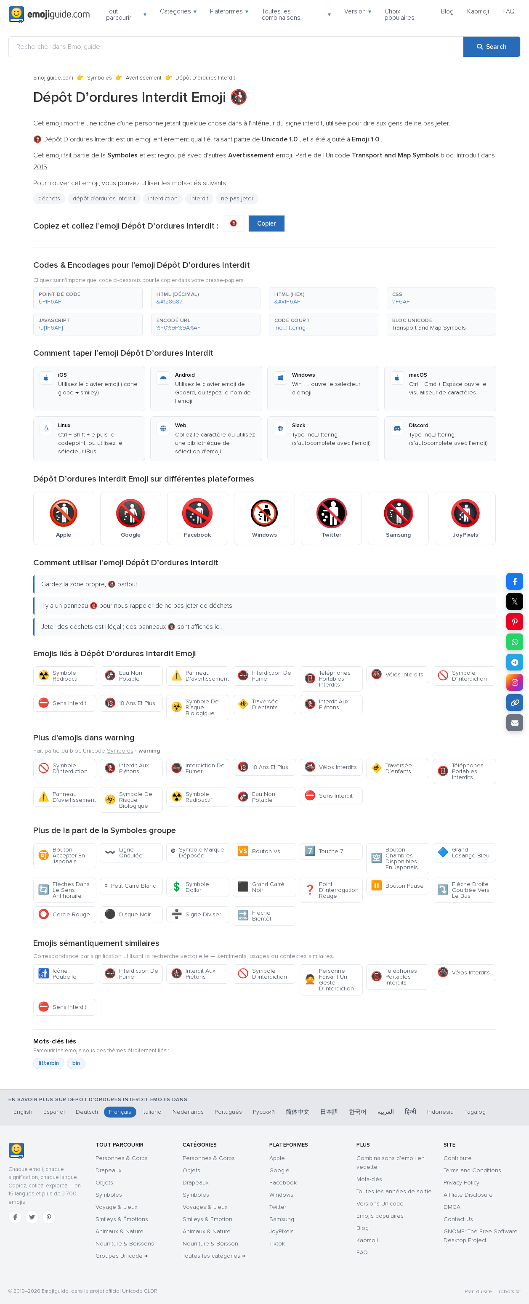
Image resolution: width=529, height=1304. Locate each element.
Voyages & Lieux (205, 1207)
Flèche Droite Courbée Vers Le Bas (463, 890)
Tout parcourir (126, 14)
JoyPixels (281, 1231)
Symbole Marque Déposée (197, 852)
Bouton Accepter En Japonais (61, 855)
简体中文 (297, 1111)
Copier (266, 223)
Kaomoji (478, 11)
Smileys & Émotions (122, 1219)
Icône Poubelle (57, 973)
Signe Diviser (196, 914)
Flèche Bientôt (254, 915)
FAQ (508, 11)
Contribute (458, 1158)
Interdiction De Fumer (264, 675)
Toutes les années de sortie (394, 1191)
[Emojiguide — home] (49, 14)
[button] (88, 298)
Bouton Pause (397, 886)
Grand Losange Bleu (463, 852)
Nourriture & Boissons (125, 1243)
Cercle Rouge (64, 914)
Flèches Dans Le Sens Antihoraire (64, 890)
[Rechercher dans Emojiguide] (236, 47)
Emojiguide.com (53, 78)
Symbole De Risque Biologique (195, 707)
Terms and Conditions (472, 1170)
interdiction (163, 198)
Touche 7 (323, 851)
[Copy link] (514, 702)
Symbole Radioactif (58, 675)
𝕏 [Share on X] (514, 601)
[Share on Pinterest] (514, 621)
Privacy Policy (461, 1182)
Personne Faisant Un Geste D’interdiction (329, 979)
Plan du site (478, 1291)
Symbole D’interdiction (462, 675)
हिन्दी (410, 1111)
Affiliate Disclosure (468, 1194)
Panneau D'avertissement (200, 675)
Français (120, 1111)
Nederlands (188, 1111)
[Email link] (514, 722)
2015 (40, 167)
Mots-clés (369, 1179)
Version (357, 11)
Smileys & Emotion (207, 1219)
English (22, 1111)
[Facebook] (15, 1217)
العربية (385, 1111)
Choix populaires (400, 14)
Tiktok (277, 1243)
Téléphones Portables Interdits (327, 678)
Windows (281, 1194)
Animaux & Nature (120, 1231)
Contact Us (458, 1219)
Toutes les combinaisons (296, 14)
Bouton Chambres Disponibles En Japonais (394, 858)
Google (279, 1170)
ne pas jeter (237, 198)
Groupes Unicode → (122, 1255)
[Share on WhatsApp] (514, 641)
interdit (199, 198)
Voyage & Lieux (117, 1207)
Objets (104, 1182)
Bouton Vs (258, 851)
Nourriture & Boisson (210, 1243)
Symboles (99, 78)
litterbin (49, 1063)
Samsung (281, 1219)
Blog (447, 11)
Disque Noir (127, 914)
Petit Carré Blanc (130, 886)
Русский (264, 1111)
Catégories (178, 11)
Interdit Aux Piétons (326, 704)
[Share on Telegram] (514, 662)
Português (228, 1111)
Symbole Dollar (190, 887)
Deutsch (87, 1111)
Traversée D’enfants (258, 704)
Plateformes (229, 11)
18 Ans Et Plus (129, 703)
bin (76, 1063)
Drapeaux (109, 1170)
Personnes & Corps (122, 1158)
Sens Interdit (62, 703)
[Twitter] (32, 1217)
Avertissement (144, 78)
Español (54, 1111)
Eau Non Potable (123, 675)
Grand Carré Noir (260, 887)
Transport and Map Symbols (429, 327)
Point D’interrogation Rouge (331, 890)
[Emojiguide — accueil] (16, 1150)
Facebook (283, 1182)
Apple (277, 1158)
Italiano (152, 1111)
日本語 (329, 1111)
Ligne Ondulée (123, 852)
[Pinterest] (49, 1217)
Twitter (277, 1207)
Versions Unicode (380, 1203)
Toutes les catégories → (214, 1255)
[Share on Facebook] (514, 581)
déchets (49, 198)
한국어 (358, 1111)
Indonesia (440, 1111)
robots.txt (510, 1291)
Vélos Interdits (397, 674)
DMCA (452, 1207)
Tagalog (475, 1111)
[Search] (491, 47)
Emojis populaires (380, 1215)
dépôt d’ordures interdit (104, 198)
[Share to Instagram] (514, 682)
